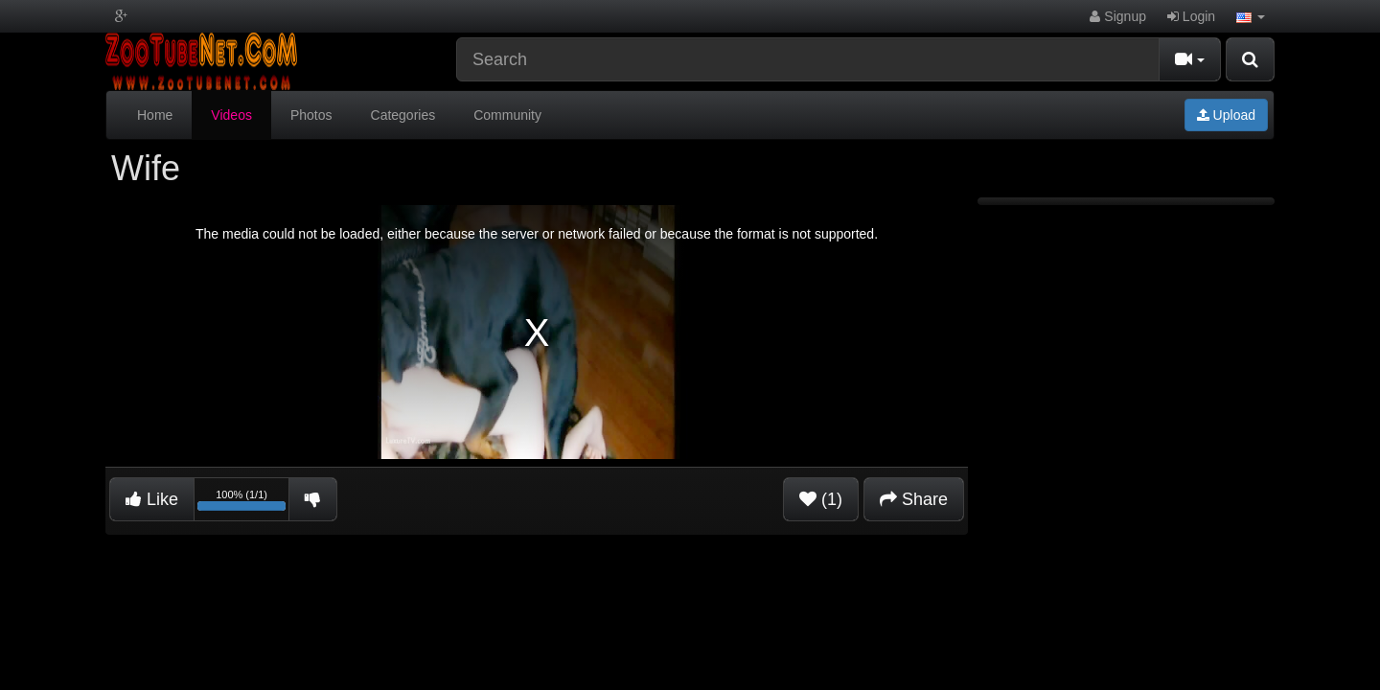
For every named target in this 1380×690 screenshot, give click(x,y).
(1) (820, 499)
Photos (311, 115)
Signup (1117, 16)
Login (1191, 16)
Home (154, 115)
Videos (231, 115)
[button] (1251, 16)
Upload (1226, 115)
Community (507, 115)
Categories (403, 115)
